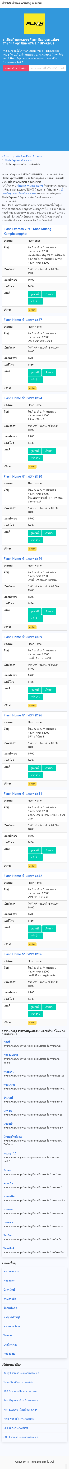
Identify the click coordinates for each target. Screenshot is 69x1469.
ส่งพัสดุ (32, 310)
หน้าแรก (6, 156)
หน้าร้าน (35, 301)
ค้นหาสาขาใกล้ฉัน (15, 68)
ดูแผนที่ (35, 294)
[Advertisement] (34, 109)
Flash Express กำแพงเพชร (20, 160)
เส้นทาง (49, 294)
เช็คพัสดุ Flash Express (29, 156)
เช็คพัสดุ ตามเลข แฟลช (30, 185)
